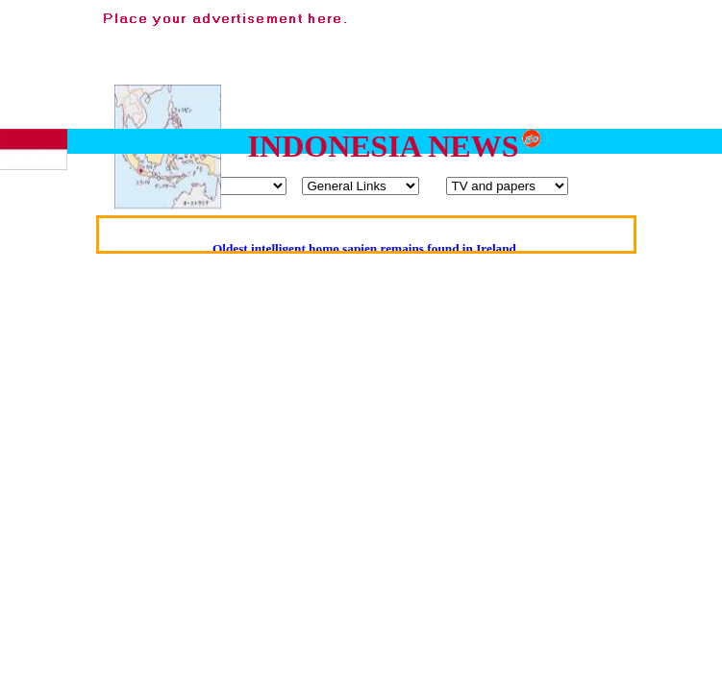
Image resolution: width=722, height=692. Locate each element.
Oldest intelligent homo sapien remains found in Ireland (364, 248)
